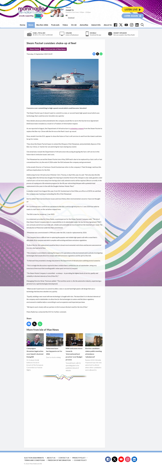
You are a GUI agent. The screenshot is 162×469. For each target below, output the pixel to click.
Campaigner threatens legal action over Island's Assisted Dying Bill (35, 345)
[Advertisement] (65, 412)
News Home (34, 49)
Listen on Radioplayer (72, 35)
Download (71, 17)
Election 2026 (42, 25)
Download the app (95, 35)
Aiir (41, 464)
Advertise (84, 25)
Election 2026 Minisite (34, 458)
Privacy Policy (78, 458)
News (30, 25)
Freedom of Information (59, 460)
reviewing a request (77, 128)
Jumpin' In (70, 10)
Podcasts (55, 25)
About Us (108, 25)
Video (65, 25)
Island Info (96, 25)
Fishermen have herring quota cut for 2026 (54, 344)
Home (22, 25)
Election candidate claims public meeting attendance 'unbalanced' (93, 345)
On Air (74, 25)
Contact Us (63, 458)
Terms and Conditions (34, 460)
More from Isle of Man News (55, 49)
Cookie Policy (80, 460)
